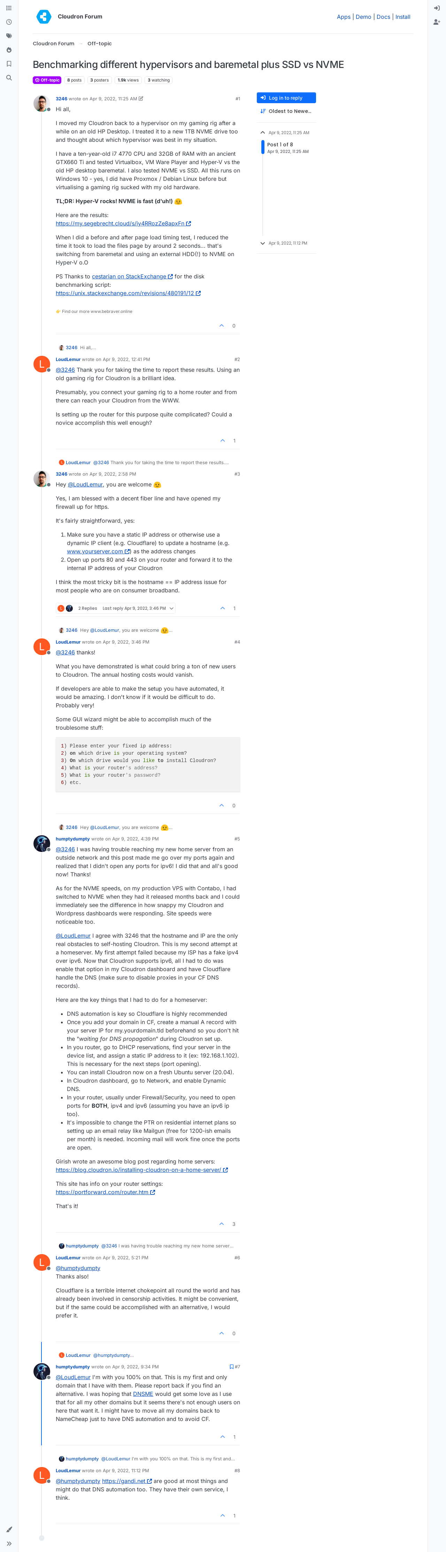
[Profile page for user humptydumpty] (41, 843)
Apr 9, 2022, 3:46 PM (126, 642)
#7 (237, 1366)
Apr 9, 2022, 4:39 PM (135, 839)
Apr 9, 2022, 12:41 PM (126, 359)
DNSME (143, 1393)
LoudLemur (68, 359)
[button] (9, 1529)
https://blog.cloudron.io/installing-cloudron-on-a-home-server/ (142, 1169)
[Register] (437, 22)
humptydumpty (73, 839)
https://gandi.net (127, 1480)
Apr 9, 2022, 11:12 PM (126, 1470)
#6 (237, 1257)
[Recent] (9, 22)
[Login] (437, 8)
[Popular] (9, 50)
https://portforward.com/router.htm (105, 1192)
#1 (238, 98)
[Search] (9, 78)
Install (402, 16)
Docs (383, 16)
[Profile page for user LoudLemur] (41, 364)
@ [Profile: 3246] (65, 369)
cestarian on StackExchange (132, 276)
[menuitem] (437, 8)
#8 (237, 1470)
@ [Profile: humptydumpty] (78, 1268)
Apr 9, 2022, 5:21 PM (125, 1257)
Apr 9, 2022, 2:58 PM (113, 474)
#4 (237, 642)
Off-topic (47, 80)
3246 (61, 98)
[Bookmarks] (9, 64)
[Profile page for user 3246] (41, 103)
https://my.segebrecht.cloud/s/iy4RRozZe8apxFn (123, 223)
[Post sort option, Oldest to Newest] (286, 111)
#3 (237, 474)
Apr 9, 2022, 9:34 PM (135, 1366)
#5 (237, 839)
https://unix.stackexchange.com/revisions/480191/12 (128, 293)
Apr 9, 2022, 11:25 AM (113, 98)
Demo (363, 16)
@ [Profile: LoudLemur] (85, 484)
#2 (237, 359)
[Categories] (9, 8)
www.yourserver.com (98, 551)
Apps (344, 16)
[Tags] (9, 36)
